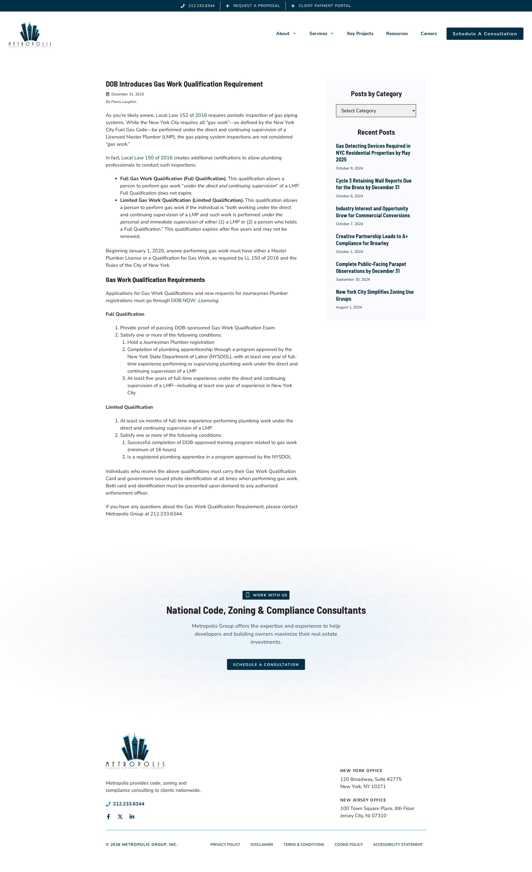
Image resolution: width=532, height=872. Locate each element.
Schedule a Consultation (266, 664)
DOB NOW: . (195, 300)
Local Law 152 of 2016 (181, 115)
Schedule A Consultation (485, 34)
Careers (429, 33)
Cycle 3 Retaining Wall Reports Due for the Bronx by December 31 (374, 184)
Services (325, 34)
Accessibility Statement (398, 844)
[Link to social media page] (108, 816)
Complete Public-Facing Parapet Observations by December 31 (371, 267)
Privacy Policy (225, 844)
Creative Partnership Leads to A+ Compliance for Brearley (372, 239)
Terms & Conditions (303, 844)
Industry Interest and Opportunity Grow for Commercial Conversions (373, 211)
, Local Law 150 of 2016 (146, 158)
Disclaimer (262, 844)
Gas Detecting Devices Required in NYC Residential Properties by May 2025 (373, 152)
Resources (397, 33)
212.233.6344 (128, 804)
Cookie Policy (349, 844)
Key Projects (360, 33)
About (289, 34)
